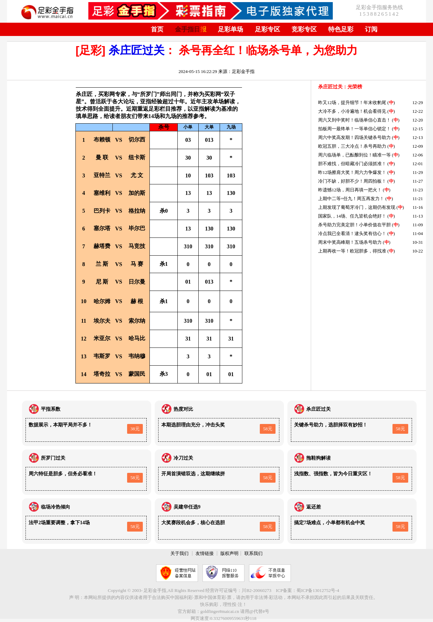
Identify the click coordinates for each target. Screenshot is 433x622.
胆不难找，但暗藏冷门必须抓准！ (352, 163)
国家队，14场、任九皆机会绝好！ (352, 216)
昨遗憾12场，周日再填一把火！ (350, 189)
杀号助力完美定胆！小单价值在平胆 (354, 224)
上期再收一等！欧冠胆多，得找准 (352, 251)
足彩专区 (267, 29)
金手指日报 (190, 29)
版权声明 (229, 553)
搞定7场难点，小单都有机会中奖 (329, 522)
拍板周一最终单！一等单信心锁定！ (354, 128)
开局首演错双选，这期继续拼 (193, 473)
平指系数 (50, 409)
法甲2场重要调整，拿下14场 (59, 522)
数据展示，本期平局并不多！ (60, 424)
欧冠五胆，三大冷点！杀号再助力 (352, 146)
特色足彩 (340, 29)
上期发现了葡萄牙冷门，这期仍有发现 (356, 207)
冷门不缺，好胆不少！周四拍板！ (352, 181)
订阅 (371, 29)
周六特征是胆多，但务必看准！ (63, 473)
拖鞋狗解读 (318, 458)
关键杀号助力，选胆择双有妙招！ (330, 424)
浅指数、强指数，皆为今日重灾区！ (333, 473)
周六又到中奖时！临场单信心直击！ (354, 120)
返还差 (313, 507)
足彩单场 (230, 29)
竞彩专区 (304, 29)
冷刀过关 (183, 458)
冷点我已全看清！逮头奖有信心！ (352, 233)
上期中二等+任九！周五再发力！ (351, 198)
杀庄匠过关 (136, 50)
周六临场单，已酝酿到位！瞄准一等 (354, 155)
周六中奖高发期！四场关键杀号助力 (354, 137)
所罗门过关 (53, 458)
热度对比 (183, 409)
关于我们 (179, 553)
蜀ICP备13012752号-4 (317, 590)
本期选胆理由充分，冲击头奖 (193, 424)
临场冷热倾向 (55, 507)
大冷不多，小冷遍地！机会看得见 (352, 111)
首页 (157, 29)
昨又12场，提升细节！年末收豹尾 (352, 102)
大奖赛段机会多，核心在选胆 (193, 522)
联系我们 (253, 553)
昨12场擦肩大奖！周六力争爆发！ (352, 172)
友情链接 (205, 553)
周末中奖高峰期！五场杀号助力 (350, 242)
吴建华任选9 (187, 507)
